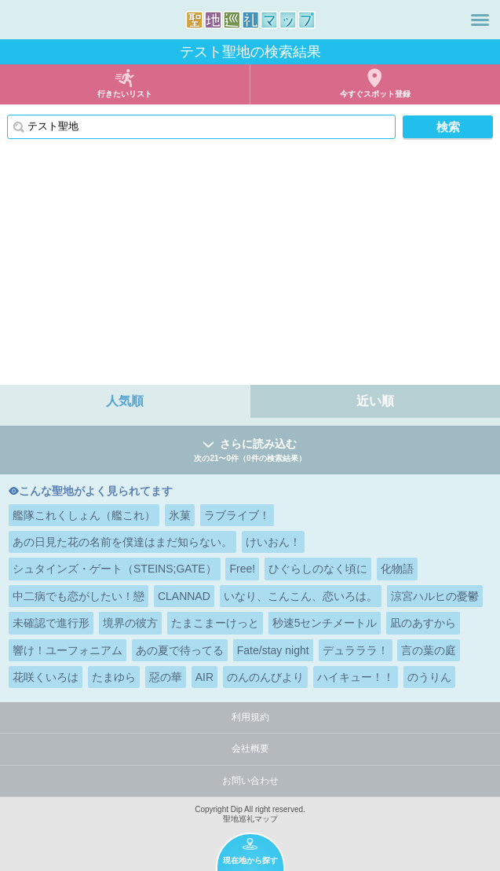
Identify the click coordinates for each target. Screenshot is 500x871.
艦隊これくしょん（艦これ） (84, 515)
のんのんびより (265, 677)
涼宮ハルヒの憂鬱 (435, 596)
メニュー (480, 19)
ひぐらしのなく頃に (317, 568)
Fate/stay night (273, 650)
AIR (204, 677)
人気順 (125, 401)
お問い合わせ (250, 780)
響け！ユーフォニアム (67, 650)
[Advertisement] (250, 267)
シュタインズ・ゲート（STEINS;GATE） (115, 568)
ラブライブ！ (237, 515)
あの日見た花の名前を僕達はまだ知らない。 (122, 542)
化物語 (397, 568)
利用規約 (250, 717)
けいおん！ (273, 542)
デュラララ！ (356, 650)
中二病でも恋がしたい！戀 (78, 596)
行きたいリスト (124, 94)
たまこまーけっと (215, 623)
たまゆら (114, 677)
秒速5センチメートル (325, 623)
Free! (242, 568)
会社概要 (250, 748)
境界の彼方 (130, 623)
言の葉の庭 (428, 650)
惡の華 (165, 677)
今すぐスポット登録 (375, 94)
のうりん (429, 677)
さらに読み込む (250, 451)
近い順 (375, 401)
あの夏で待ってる (180, 650)
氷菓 (180, 515)
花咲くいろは (45, 677)
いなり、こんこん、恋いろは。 (301, 596)
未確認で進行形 (51, 623)
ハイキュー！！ (355, 677)
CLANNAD (184, 596)
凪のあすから (423, 623)
